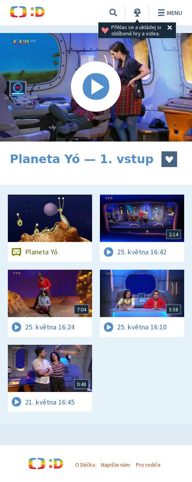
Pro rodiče (148, 464)
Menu (168, 12)
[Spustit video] (96, 87)
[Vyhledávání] (113, 12)
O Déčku (85, 464)
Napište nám (115, 464)
